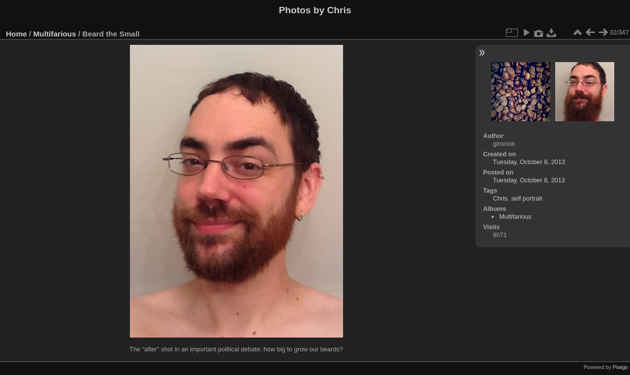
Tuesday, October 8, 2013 (529, 162)
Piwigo (620, 367)
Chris (500, 198)
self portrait (526, 198)
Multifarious (54, 34)
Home (16, 34)
